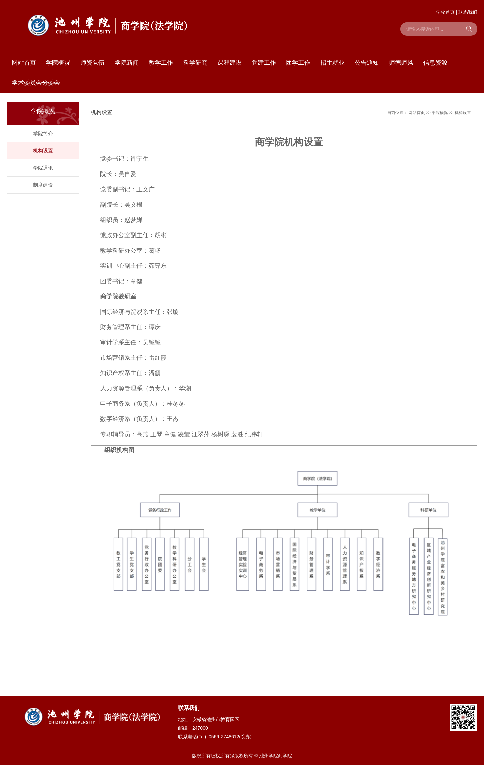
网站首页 (24, 62)
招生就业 (332, 62)
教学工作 (161, 62)
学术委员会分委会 (36, 82)
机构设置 (43, 150)
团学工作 (298, 62)
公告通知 (367, 62)
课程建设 (229, 62)
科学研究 (195, 62)
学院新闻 (127, 62)
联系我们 (467, 12)
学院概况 (58, 62)
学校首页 (445, 12)
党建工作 (264, 62)
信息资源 (435, 62)
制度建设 (43, 185)
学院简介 (43, 133)
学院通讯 (43, 168)
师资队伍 (92, 62)
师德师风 (401, 62)
